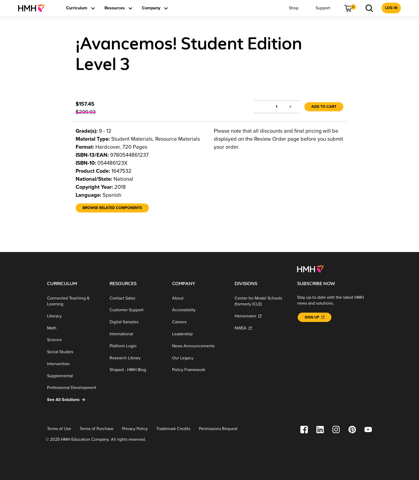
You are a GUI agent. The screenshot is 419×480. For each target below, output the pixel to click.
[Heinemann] (261, 316)
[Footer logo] (310, 268)
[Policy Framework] (199, 370)
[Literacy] (74, 316)
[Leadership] (199, 334)
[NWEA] (261, 328)
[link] (33, 8)
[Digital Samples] (136, 322)
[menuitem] (33, 8)
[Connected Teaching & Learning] (74, 301)
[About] (199, 298)
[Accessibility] (199, 310)
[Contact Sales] (136, 298)
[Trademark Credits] (173, 429)
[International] (136, 334)
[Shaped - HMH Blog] (136, 370)
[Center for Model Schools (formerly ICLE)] (261, 301)
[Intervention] (74, 364)
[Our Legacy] (199, 358)
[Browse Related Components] (112, 208)
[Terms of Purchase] (96, 429)
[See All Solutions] (74, 400)
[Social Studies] (74, 352)
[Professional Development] (74, 388)
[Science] (74, 340)
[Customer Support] (136, 310)
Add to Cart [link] (323, 106)
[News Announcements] (199, 346)
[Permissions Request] (218, 429)
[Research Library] (136, 358)
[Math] (74, 328)
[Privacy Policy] (135, 429)
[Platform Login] (136, 346)
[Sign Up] (314, 317)
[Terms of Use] (59, 429)
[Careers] (199, 322)
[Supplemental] (74, 376)
